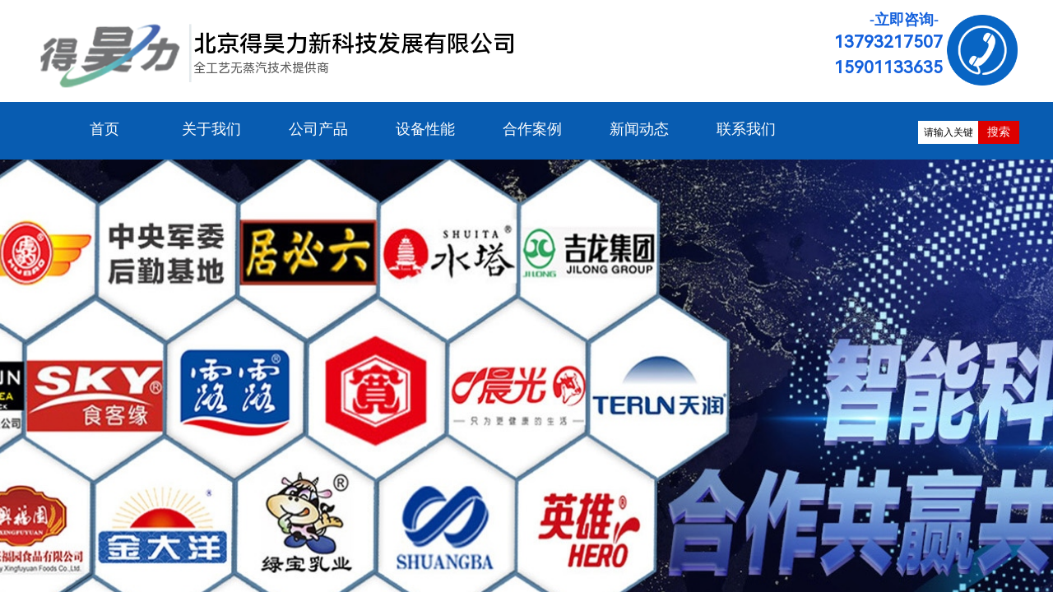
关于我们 (211, 129)
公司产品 (318, 129)
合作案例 (532, 129)
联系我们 (746, 129)
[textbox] (948, 132)
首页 (104, 129)
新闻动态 (639, 129)
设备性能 (425, 129)
